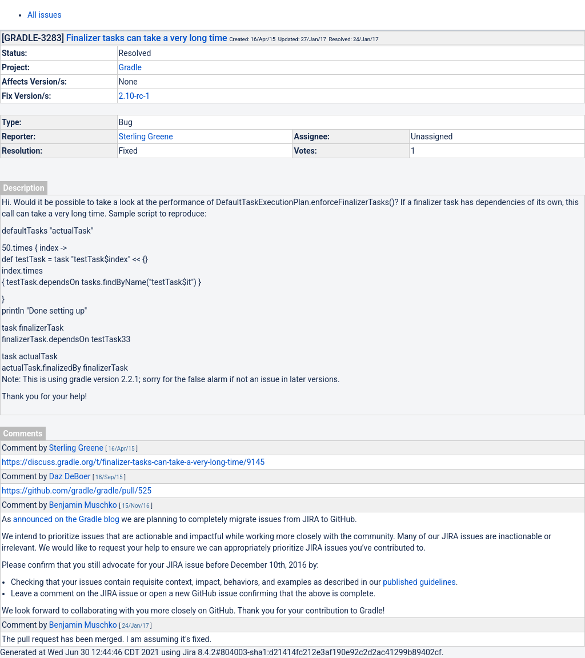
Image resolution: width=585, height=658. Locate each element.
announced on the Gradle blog (66, 519)
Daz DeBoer (70, 476)
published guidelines (419, 582)
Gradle (130, 67)
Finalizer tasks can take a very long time (146, 38)
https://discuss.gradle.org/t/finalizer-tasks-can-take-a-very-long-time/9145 (133, 462)
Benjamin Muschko (83, 504)
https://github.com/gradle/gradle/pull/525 (76, 490)
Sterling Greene (146, 136)
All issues (44, 14)
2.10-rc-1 (134, 96)
